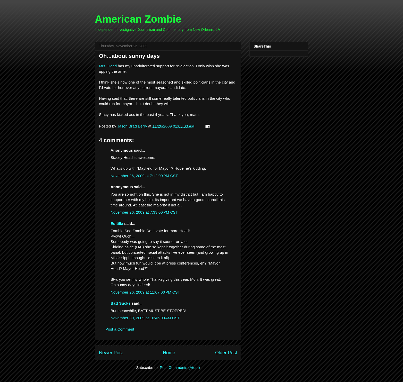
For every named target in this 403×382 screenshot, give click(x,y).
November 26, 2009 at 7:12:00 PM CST (144, 176)
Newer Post (111, 352)
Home (169, 352)
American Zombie (138, 19)
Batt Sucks (121, 303)
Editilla (117, 223)
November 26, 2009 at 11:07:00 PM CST (145, 292)
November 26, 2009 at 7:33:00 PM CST (144, 212)
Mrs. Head (108, 66)
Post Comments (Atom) (180, 367)
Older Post (226, 352)
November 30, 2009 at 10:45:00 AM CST (145, 318)
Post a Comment (119, 329)
